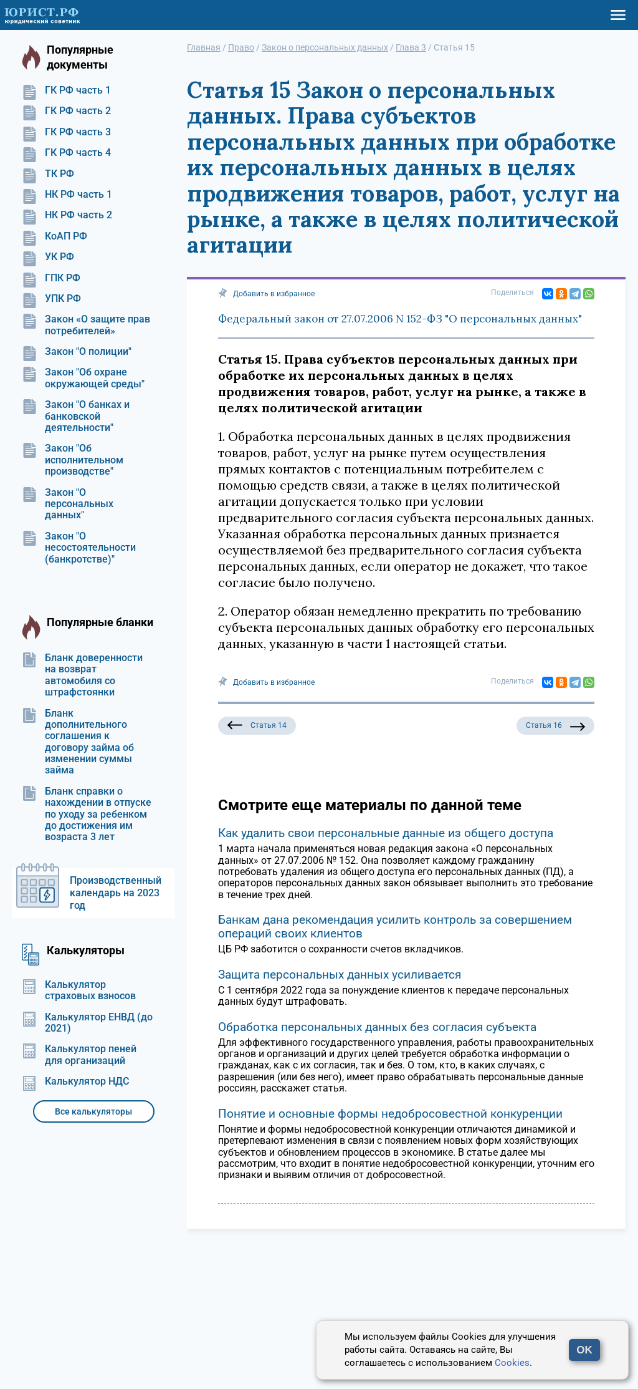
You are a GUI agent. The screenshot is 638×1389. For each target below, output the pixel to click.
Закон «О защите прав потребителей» (86, 325)
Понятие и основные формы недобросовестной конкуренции (390, 1113)
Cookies (512, 1362)
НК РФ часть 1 (67, 194)
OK (584, 1350)
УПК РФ (51, 298)
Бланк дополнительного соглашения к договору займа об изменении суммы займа (78, 742)
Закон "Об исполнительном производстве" (72, 460)
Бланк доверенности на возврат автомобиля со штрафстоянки (82, 675)
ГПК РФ (51, 278)
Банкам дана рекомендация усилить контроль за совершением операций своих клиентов (395, 926)
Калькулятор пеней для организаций (79, 1054)
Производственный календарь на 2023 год (115, 892)
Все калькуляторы (93, 1111)
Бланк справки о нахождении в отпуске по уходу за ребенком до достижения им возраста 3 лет (86, 814)
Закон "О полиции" (76, 351)
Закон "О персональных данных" (67, 504)
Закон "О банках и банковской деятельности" (76, 416)
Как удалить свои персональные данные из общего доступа (385, 833)
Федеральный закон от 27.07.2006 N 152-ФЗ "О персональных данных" (400, 319)
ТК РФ (48, 174)
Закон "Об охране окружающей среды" (83, 378)
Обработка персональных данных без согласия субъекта (377, 1027)
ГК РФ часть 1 (66, 90)
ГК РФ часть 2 (66, 111)
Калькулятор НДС (75, 1081)
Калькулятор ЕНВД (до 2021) (87, 1023)
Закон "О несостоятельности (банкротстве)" (79, 548)
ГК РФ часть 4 (66, 152)
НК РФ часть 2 (67, 215)
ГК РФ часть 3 (66, 132)
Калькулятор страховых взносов (79, 990)
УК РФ (48, 257)
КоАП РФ (54, 236)
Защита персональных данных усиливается (339, 974)
